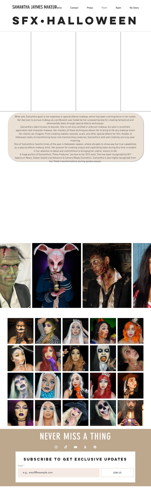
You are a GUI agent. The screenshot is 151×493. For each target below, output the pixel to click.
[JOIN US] (117, 472)
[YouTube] (75, 447)
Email (20, 466)
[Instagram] (56, 447)
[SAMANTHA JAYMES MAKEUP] (34, 7)
